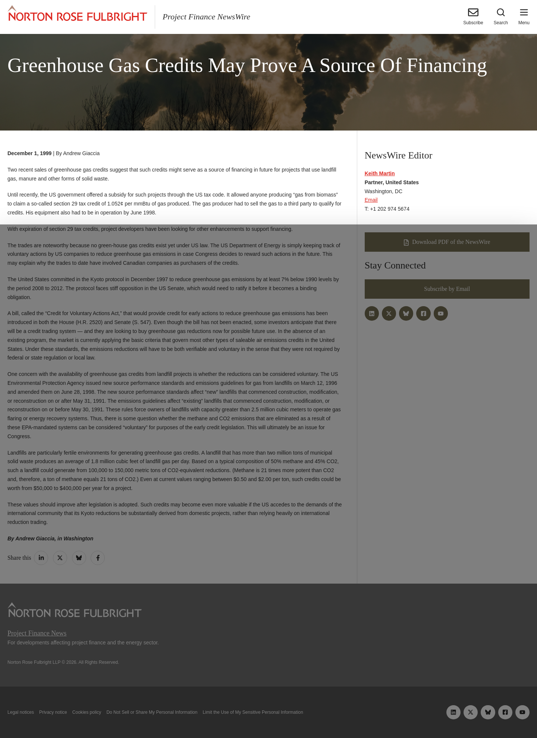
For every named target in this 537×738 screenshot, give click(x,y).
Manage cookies (268, 715)
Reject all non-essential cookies (375, 715)
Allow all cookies (164, 715)
